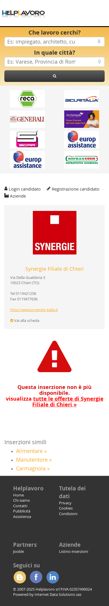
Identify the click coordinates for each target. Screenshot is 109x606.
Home (18, 495)
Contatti (20, 505)
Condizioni (68, 513)
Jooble (18, 551)
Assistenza (22, 516)
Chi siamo (21, 500)
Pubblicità (21, 511)
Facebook (36, 577)
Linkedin (52, 577)
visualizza (54, 401)
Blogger (19, 577)
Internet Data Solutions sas (58, 594)
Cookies (66, 508)
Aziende (18, 196)
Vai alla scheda (24, 320)
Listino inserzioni (73, 551)
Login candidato (25, 189)
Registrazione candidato (75, 189)
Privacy (65, 502)
